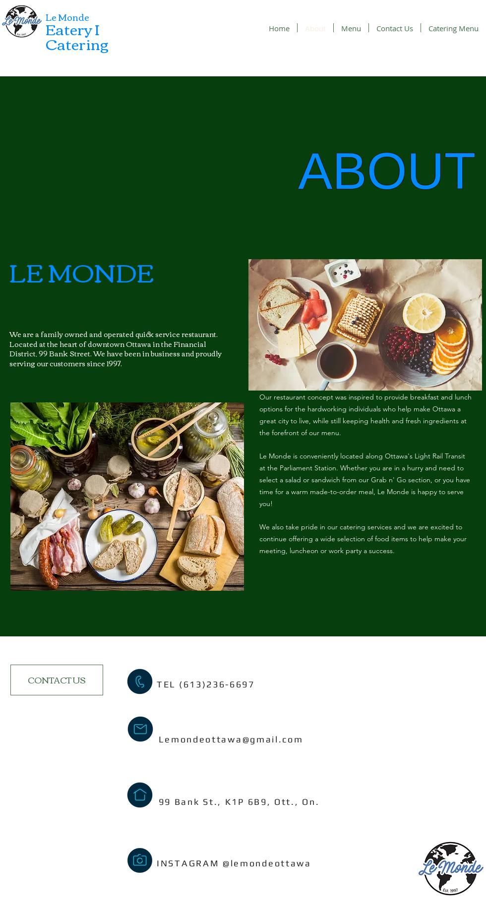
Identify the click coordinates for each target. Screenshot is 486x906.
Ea (55, 28)
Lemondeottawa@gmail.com (231, 739)
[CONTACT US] (56, 680)
